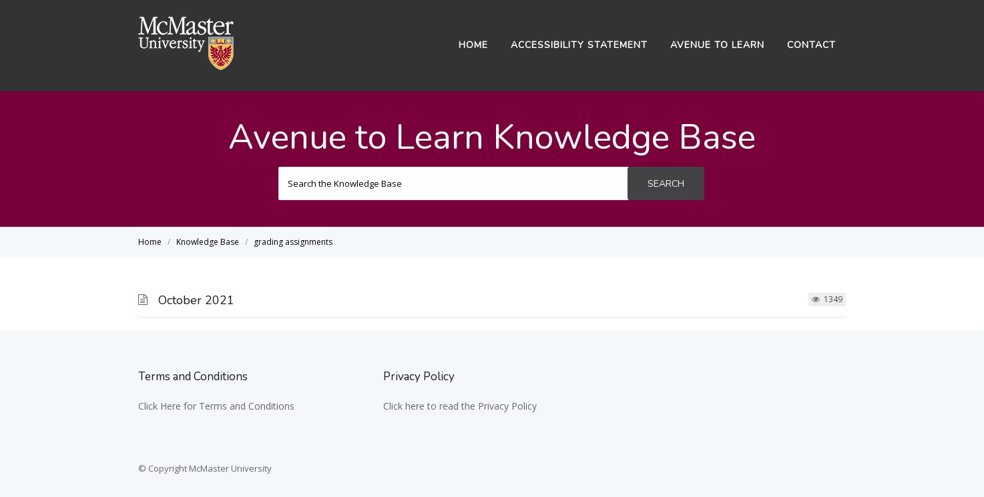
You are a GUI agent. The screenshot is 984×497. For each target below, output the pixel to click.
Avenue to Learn (717, 45)
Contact (811, 45)
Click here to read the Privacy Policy (460, 406)
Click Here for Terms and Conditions (216, 406)
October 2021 (196, 300)
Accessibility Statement (579, 45)
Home (473, 45)
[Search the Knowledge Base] (453, 183)
